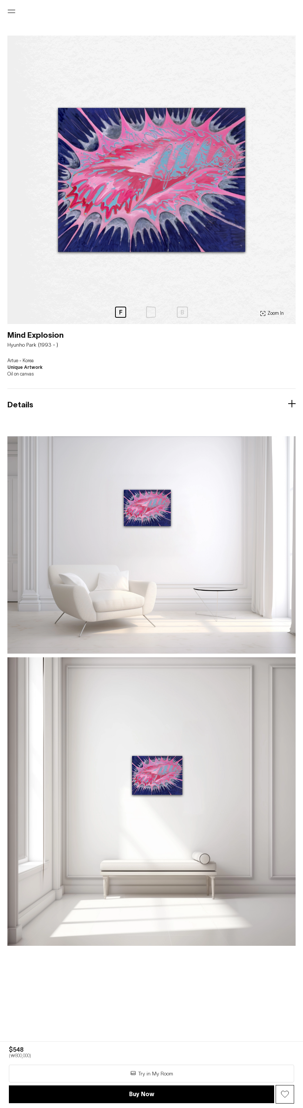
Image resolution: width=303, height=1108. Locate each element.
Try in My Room (151, 1073)
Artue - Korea (20, 360)
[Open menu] (11, 11)
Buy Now (141, 1094)
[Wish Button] (285, 1094)
